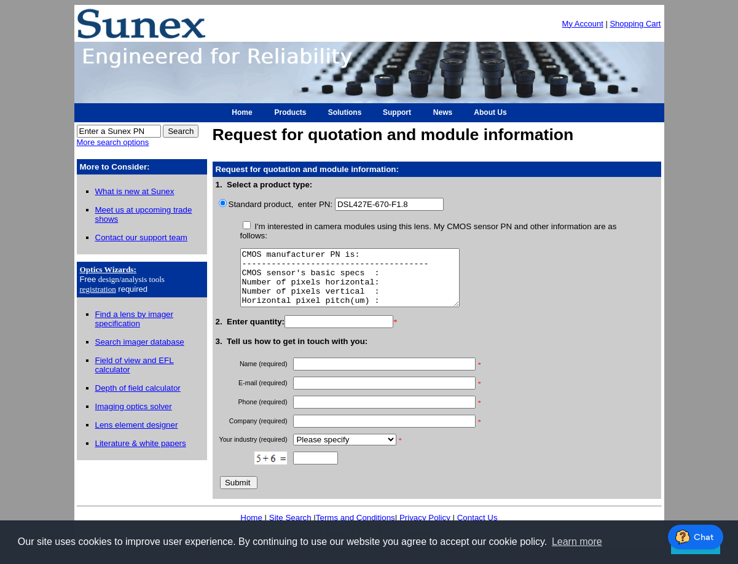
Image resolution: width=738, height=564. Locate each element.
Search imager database (139, 342)
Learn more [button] (577, 541)
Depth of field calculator (138, 388)
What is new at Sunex (135, 191)
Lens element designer (136, 424)
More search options (113, 142)
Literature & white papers (140, 443)
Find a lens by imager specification (134, 319)
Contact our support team (141, 237)
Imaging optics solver (133, 406)
